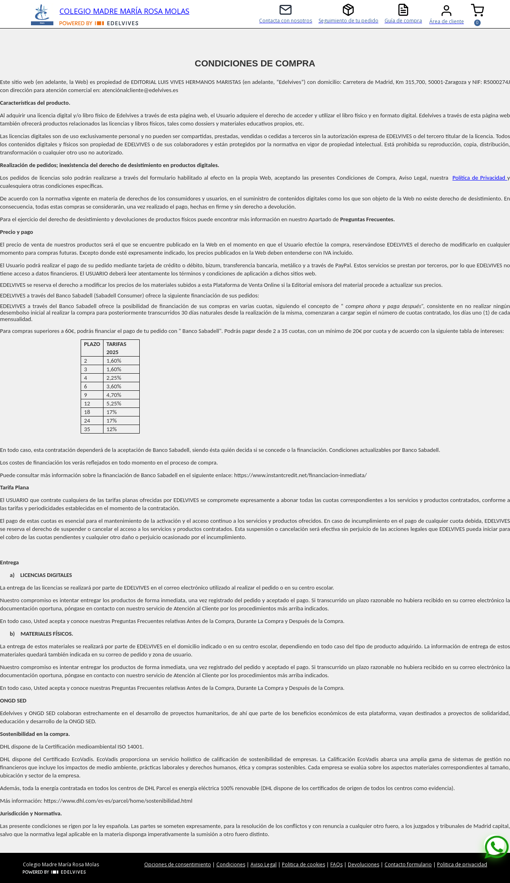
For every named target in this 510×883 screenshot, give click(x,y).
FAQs (336, 864)
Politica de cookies (303, 864)
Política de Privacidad (480, 177)
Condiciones (230, 864)
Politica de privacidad (462, 864)
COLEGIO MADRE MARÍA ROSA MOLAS (124, 11)
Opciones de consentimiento (177, 864)
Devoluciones (363, 864)
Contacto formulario (408, 864)
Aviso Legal (264, 864)
